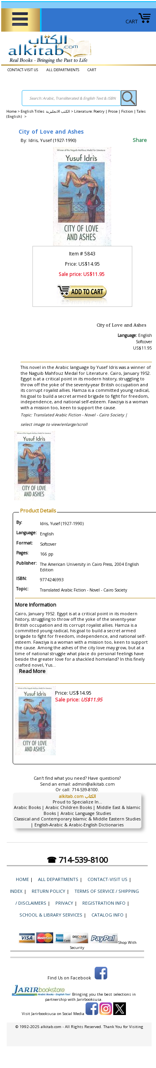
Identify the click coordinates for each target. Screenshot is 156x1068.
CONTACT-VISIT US (23, 69)
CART (138, 21)
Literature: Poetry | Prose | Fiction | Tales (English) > (76, 114)
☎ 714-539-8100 (77, 859)
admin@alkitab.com (93, 784)
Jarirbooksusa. (90, 999)
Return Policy (48, 891)
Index (16, 891)
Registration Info (104, 903)
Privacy (64, 903)
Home (11, 111)
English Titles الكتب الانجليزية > (47, 111)
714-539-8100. (85, 789)
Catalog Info (107, 915)
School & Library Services (50, 915)
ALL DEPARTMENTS (62, 69)
